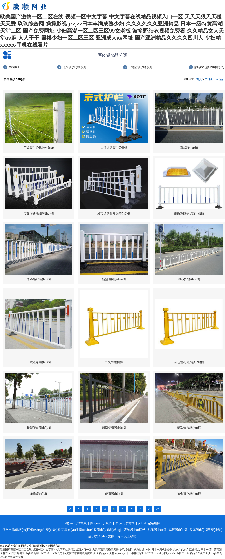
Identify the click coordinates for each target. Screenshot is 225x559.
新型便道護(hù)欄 (39, 428)
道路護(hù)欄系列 (74, 67)
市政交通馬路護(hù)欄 (39, 213)
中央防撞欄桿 (114, 362)
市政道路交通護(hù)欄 (189, 213)
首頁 (199, 79)
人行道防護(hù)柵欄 (113, 147)
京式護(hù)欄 (189, 147)
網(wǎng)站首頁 (76, 523)
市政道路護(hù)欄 (39, 362)
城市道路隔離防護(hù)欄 (114, 213)
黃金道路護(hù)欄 (189, 493)
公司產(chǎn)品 (214, 79)
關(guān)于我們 (100, 523)
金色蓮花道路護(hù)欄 (189, 362)
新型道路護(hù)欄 (114, 279)
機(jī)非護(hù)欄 (189, 279)
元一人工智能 (127, 536)
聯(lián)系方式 (124, 523)
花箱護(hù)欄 (38, 493)
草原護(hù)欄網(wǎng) (39, 147)
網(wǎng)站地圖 (149, 523)
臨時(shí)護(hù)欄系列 (209, 67)
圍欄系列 (14, 67)
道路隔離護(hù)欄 (39, 279)
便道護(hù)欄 (114, 493)
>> (157, 508)
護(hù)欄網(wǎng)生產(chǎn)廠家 (41, 530)
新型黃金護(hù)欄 (189, 428)
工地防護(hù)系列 (140, 67)
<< (69, 508)
